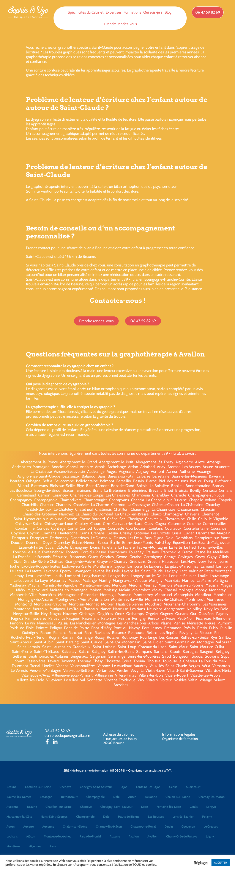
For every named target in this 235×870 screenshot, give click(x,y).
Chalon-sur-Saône (178, 797)
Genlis (173, 787)
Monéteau (13, 846)
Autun (132, 797)
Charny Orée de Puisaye (181, 836)
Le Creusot (211, 826)
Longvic (211, 807)
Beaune (11, 787)
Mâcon (30, 836)
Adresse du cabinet (119, 734)
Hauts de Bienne (128, 817)
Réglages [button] (201, 863)
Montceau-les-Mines (57, 836)
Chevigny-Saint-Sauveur (96, 787)
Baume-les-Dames (18, 797)
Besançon (46, 797)
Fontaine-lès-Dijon (148, 787)
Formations (132, 12)
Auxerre (28, 826)
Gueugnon (188, 826)
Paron (53, 846)
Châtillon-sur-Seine (38, 787)
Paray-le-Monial (90, 836)
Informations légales (178, 734)
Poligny (207, 817)
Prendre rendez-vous (120, 24)
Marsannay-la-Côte (19, 817)
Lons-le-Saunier (183, 817)
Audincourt (193, 787)
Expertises (113, 12)
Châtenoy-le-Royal (143, 826)
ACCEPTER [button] (220, 862)
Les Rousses (156, 817)
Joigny (210, 836)
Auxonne (151, 797)
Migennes (34, 846)
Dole (116, 797)
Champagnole (95, 797)
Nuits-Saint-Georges (54, 817)
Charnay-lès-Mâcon (212, 797)
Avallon (134, 836)
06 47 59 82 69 (57, 730)
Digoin (168, 826)
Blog (168, 12)
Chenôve (65, 787)
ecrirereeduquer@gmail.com (67, 735)
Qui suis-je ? (152, 12)
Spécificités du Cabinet (86, 12)
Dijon (124, 787)
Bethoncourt (69, 797)
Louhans (12, 836)
